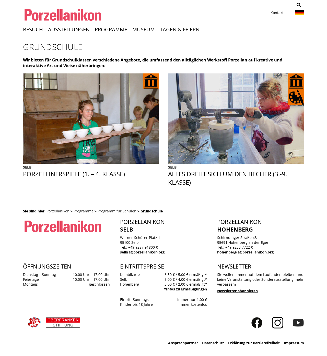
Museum (143, 29)
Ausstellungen (69, 29)
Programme (111, 29)
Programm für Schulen (117, 211)
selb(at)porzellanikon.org (142, 252)
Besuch (33, 29)
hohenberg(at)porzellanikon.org (245, 252)
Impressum (294, 342)
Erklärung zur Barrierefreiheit (254, 342)
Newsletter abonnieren (237, 290)
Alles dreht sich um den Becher (236, 175)
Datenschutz (213, 342)
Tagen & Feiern (180, 29)
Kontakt (277, 12)
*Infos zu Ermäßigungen (185, 289)
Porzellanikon (57, 211)
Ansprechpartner (183, 342)
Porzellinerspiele (91, 175)
